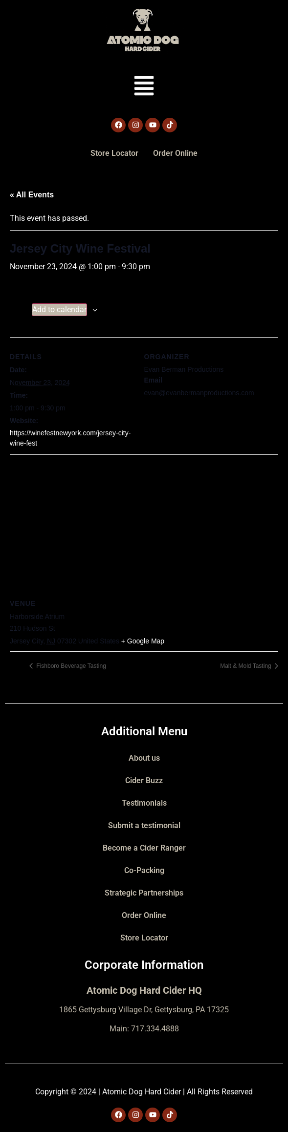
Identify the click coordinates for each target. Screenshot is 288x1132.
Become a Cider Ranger (144, 848)
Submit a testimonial (144, 825)
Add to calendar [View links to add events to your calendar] (59, 309)
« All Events (32, 195)
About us (144, 758)
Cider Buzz (144, 780)
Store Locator (114, 153)
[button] (144, 87)
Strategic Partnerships (144, 892)
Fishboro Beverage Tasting (70, 665)
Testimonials (144, 803)
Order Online (175, 153)
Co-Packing (144, 870)
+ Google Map (142, 641)
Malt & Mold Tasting (246, 665)
